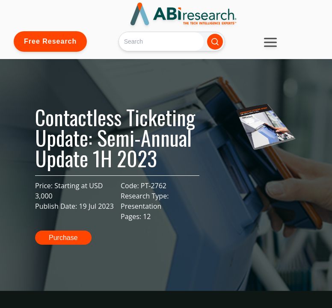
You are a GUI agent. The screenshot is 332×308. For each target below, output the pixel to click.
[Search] (161, 41)
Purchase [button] (63, 237)
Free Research (50, 41)
